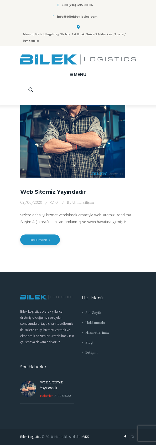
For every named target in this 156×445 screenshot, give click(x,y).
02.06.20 (64, 396)
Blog (89, 342)
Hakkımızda (95, 323)
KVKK (85, 436)
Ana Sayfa (93, 313)
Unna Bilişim (80, 202)
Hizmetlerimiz (97, 332)
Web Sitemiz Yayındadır (53, 191)
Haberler (46, 396)
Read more (40, 240)
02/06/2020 (31, 202)
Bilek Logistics (30, 436)
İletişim (91, 352)
